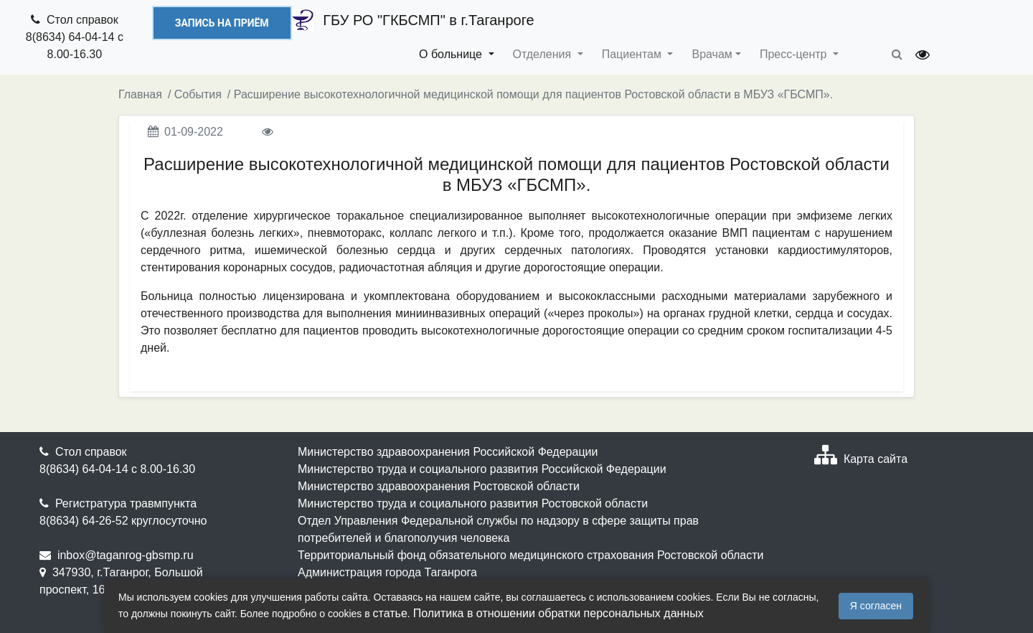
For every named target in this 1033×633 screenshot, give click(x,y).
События (198, 94)
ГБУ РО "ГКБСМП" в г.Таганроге (413, 20)
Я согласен (876, 605)
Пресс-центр (795, 54)
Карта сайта (875, 459)
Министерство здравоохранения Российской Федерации (448, 452)
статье (390, 613)
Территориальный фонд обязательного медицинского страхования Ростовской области (531, 555)
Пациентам (633, 54)
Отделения (544, 54)
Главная (140, 94)
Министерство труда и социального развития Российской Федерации (482, 469)
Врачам (712, 54)
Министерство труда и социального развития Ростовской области (473, 503)
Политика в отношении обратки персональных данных (558, 613)
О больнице (452, 54)
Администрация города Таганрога (387, 572)
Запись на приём (222, 23)
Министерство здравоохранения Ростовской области (439, 486)
